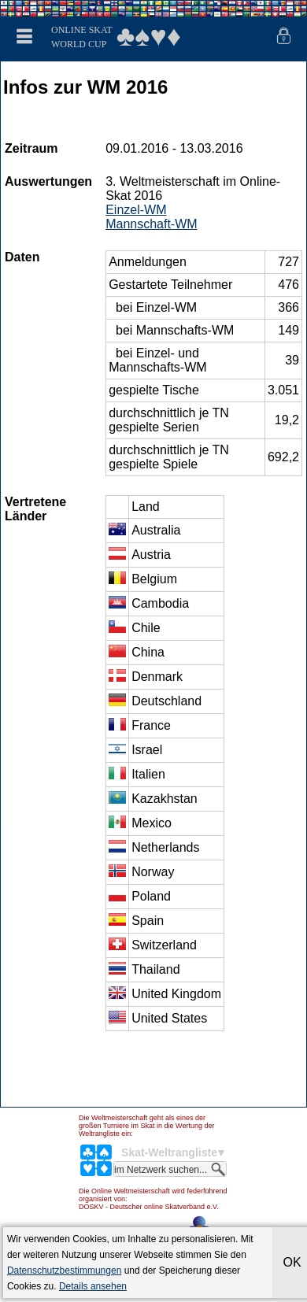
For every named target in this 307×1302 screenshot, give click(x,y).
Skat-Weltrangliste (169, 1152)
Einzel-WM (135, 209)
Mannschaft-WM (151, 224)
